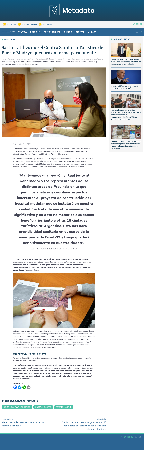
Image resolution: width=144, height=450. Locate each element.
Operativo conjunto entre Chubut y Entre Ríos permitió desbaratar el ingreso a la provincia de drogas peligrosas (126, 145)
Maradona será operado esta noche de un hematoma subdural (23, 422)
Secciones (9, 32)
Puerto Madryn (64, 407)
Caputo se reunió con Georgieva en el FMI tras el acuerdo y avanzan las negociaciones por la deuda (126, 61)
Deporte (79, 32)
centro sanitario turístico (16, 407)
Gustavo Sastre (43, 407)
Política (22, 32)
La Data (92, 32)
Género (68, 32)
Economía (35, 32)
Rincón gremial (52, 32)
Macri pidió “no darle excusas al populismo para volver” (124, 87)
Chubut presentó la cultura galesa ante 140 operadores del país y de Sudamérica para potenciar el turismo (84, 424)
